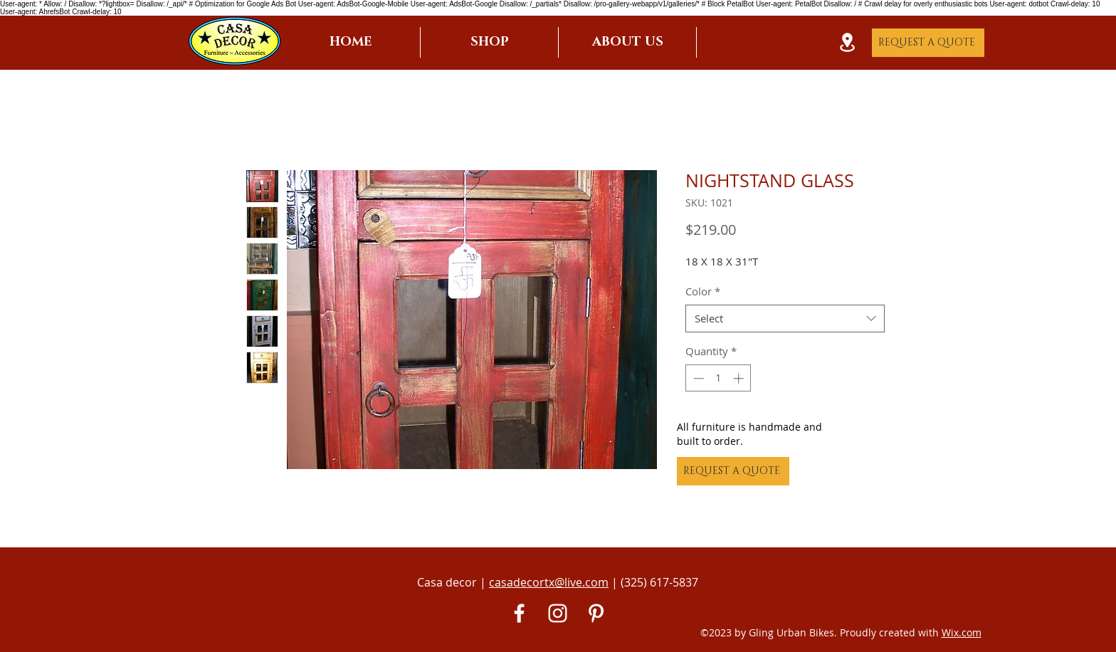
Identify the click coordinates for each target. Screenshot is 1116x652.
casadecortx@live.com (549, 582)
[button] (489, 42)
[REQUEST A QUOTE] (928, 42)
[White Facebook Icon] (519, 613)
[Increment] (739, 378)
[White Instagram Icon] (557, 613)
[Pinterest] (596, 613)
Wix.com (961, 632)
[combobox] (785, 318)
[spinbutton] (718, 378)
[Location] (847, 42)
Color (702, 291)
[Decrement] (697, 378)
